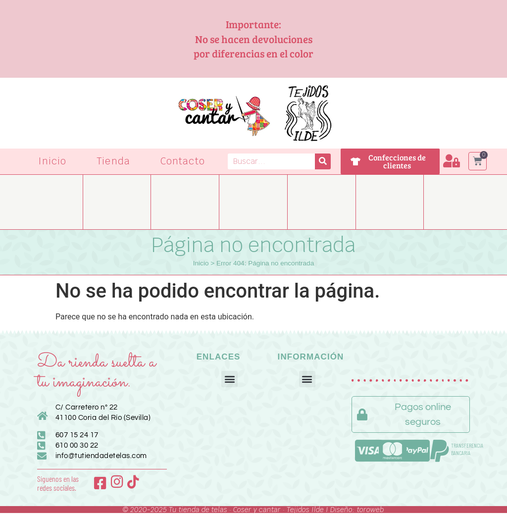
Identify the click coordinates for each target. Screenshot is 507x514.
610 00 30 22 (77, 445)
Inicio (52, 161)
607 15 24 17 (77, 435)
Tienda (113, 161)
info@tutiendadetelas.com (101, 456)
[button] (229, 379)
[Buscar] (323, 161)
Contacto (182, 161)
